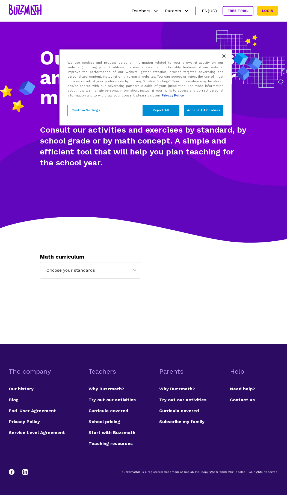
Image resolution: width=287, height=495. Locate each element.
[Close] (224, 56)
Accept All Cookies (203, 110)
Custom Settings (86, 110)
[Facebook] (14, 472)
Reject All (161, 110)
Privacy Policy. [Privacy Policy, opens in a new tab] (173, 95)
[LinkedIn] (25, 472)
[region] (145, 87)
